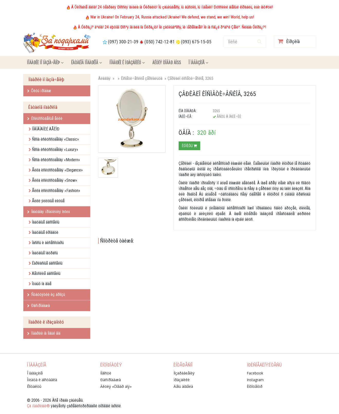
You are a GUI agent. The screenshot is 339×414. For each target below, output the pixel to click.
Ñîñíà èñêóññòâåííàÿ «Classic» (55, 139)
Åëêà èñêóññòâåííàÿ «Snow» (54, 180)
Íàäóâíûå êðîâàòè (45, 232)
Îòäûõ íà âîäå (41, 283)
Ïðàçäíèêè (181, 379)
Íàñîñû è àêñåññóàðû (48, 242)
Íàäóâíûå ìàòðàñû (45, 253)
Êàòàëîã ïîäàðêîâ (86, 62)
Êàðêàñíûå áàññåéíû (47, 263)
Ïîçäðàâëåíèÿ (184, 373)
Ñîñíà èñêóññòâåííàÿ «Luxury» (55, 149)
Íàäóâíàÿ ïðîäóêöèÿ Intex (48, 211)
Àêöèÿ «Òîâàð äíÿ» (116, 386)
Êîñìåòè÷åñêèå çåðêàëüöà (141, 78)
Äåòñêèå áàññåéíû (46, 273)
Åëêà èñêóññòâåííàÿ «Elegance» (57, 170)
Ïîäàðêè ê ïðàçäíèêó (127, 62)
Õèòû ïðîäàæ (39, 90)
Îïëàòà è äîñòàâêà (42, 379)
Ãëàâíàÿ (104, 78)
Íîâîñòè (105, 373)
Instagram (255, 379)
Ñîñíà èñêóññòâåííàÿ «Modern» (56, 159)
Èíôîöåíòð (254, 386)
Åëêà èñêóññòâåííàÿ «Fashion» (56, 190)
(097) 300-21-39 (123, 41)
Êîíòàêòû (34, 386)
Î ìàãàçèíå (198, 62)
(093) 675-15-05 (196, 41)
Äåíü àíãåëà (183, 386)
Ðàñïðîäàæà (38, 305)
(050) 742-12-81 (159, 41)
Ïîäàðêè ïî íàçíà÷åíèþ (45, 62)
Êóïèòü (189, 146)
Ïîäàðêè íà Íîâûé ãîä (43, 333)
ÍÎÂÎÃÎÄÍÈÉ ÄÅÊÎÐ (45, 129)
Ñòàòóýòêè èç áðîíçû (46, 294)
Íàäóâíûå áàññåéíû (45, 222)
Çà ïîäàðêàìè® (38, 405)
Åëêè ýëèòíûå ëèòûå (48, 200)
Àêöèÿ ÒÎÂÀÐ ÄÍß (166, 62)
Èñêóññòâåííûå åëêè (44, 118)
